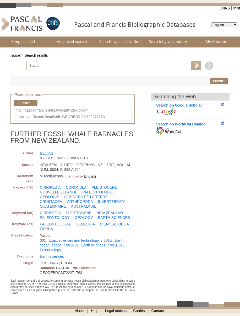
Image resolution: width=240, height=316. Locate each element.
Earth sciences (93, 245)
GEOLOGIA (85, 224)
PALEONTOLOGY (55, 217)
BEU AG (46, 153)
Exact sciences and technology (73, 240)
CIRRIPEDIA (50, 187)
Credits (139, 311)
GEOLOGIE (49, 197)
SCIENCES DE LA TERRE (86, 197)
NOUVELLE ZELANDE (58, 192)
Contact (157, 311)
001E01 (72, 245)
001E (107, 240)
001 (43, 240)
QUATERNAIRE (53, 206)
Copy (25, 103)
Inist (236, 8)
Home (15, 55)
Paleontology (50, 250)
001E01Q (118, 245)
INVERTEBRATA (112, 201)
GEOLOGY (84, 217)
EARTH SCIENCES (114, 217)
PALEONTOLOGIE (97, 192)
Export (219, 81)
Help (95, 311)
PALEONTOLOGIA (55, 224)
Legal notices (116, 311)
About (79, 311)
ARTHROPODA (80, 201)
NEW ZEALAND (109, 213)
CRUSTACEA (51, 201)
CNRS (225, 8)
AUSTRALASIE (83, 206)
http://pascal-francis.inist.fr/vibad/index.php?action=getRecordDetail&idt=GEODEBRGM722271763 (60, 113)
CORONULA (76, 187)
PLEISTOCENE (104, 187)
